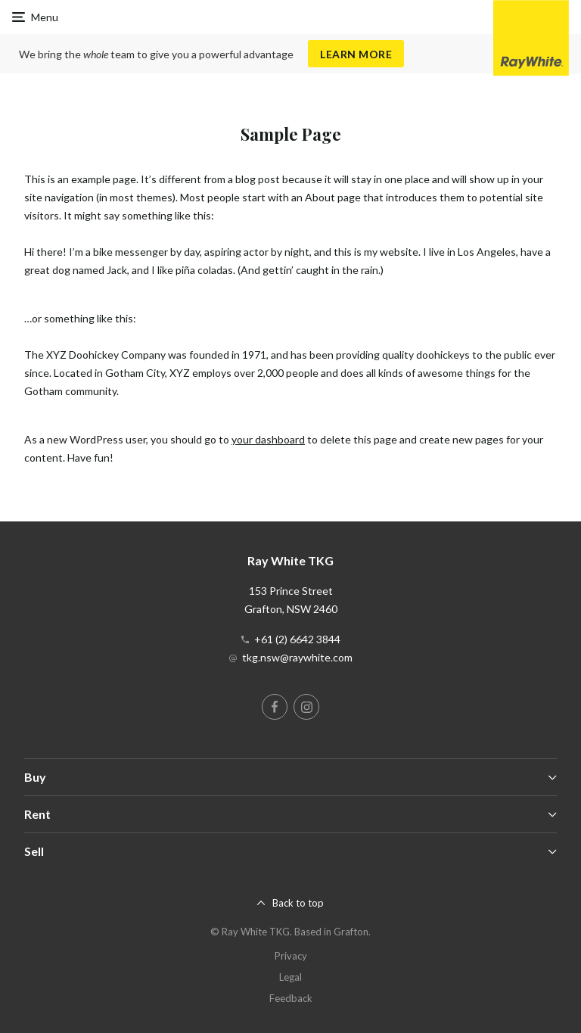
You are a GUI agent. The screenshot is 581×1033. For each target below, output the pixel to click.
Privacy (291, 956)
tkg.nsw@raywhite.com (297, 657)
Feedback (290, 998)
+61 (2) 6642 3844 (297, 639)
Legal (290, 977)
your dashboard (268, 439)
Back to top (298, 903)
